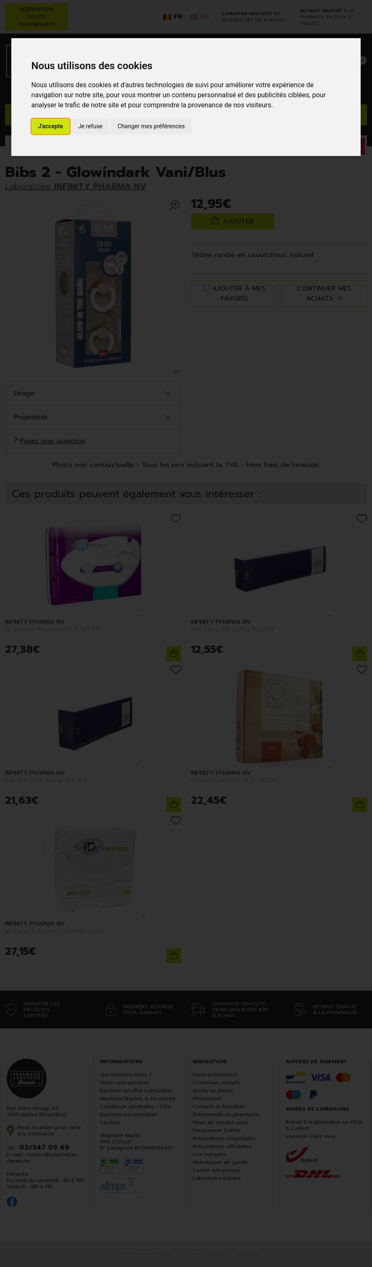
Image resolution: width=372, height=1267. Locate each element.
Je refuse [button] (90, 126)
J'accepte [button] (50, 126)
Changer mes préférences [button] (151, 126)
